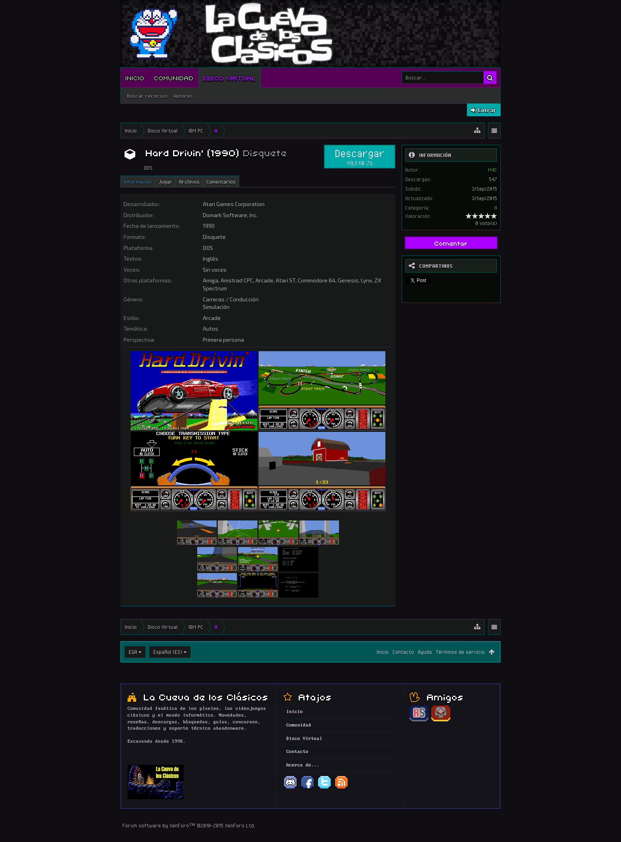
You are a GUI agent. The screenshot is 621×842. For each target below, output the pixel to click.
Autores (183, 96)
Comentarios (221, 181)
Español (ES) (167, 652)
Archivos (189, 181)
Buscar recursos (147, 96)
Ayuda (425, 652)
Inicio (135, 77)
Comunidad (174, 77)
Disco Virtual (230, 77)
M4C (492, 170)
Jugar (165, 181)
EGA (133, 652)
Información (138, 181)
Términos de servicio (460, 652)
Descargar (360, 157)
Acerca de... (303, 765)
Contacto (403, 652)
